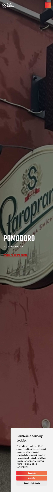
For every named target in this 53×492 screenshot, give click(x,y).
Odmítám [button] (31, 478)
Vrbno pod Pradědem (15, 255)
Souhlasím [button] (32, 473)
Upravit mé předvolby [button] (32, 483)
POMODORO (19, 238)
